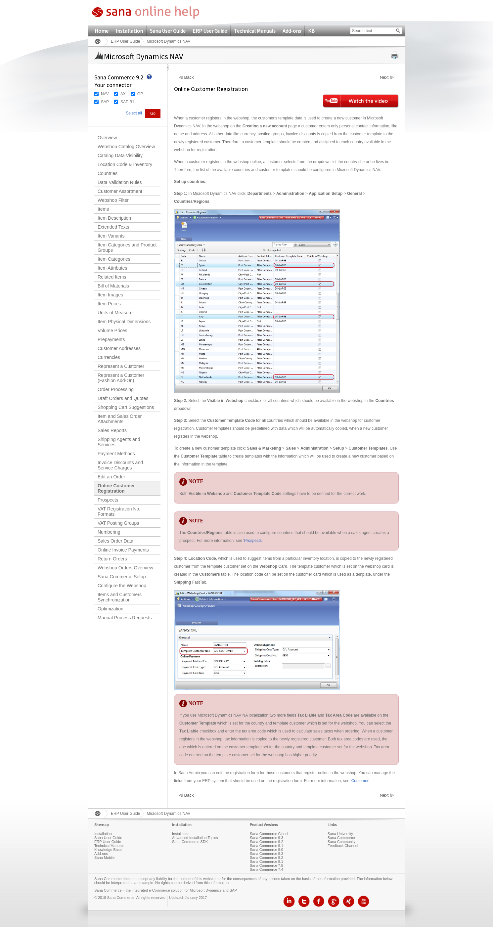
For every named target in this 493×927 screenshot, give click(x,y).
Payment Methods (116, 453)
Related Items (112, 277)
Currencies (109, 357)
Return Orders (112, 558)
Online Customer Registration (116, 488)
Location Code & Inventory (125, 164)
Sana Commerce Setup (122, 576)
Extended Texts (113, 227)
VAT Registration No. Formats (119, 511)
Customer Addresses (119, 348)
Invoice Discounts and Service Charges (120, 465)
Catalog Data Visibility (120, 155)
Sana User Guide (168, 30)
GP (140, 94)
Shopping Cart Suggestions (126, 407)
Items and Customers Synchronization (120, 597)
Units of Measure (115, 312)
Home (102, 30)
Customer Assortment (120, 191)
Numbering (109, 532)
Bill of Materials (113, 285)
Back (189, 77)
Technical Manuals (255, 30)
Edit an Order (111, 476)
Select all (134, 113)
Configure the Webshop (122, 585)
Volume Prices (112, 330)
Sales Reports (112, 430)
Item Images (110, 294)
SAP (105, 102)
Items (103, 209)
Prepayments (111, 339)
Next (384, 77)
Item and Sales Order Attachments (120, 419)
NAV (105, 94)
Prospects (108, 500)
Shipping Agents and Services (119, 442)
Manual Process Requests (125, 617)
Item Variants (111, 236)
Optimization (110, 608)
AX (123, 94)
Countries (107, 173)
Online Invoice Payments (123, 549)
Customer (360, 780)
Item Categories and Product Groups (127, 247)
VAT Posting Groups (118, 523)
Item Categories (114, 259)
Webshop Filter (113, 200)
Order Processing (116, 389)
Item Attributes (112, 268)
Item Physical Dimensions (124, 321)
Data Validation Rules (120, 182)
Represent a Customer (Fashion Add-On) (121, 378)
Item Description (114, 218)
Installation (129, 30)
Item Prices (109, 303)
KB (311, 30)
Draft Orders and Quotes (123, 398)
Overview (107, 137)
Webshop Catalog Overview (126, 146)
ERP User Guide (210, 30)
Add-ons (292, 30)
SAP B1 (127, 102)
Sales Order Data (115, 541)
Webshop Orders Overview (125, 567)
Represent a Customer (121, 366)
